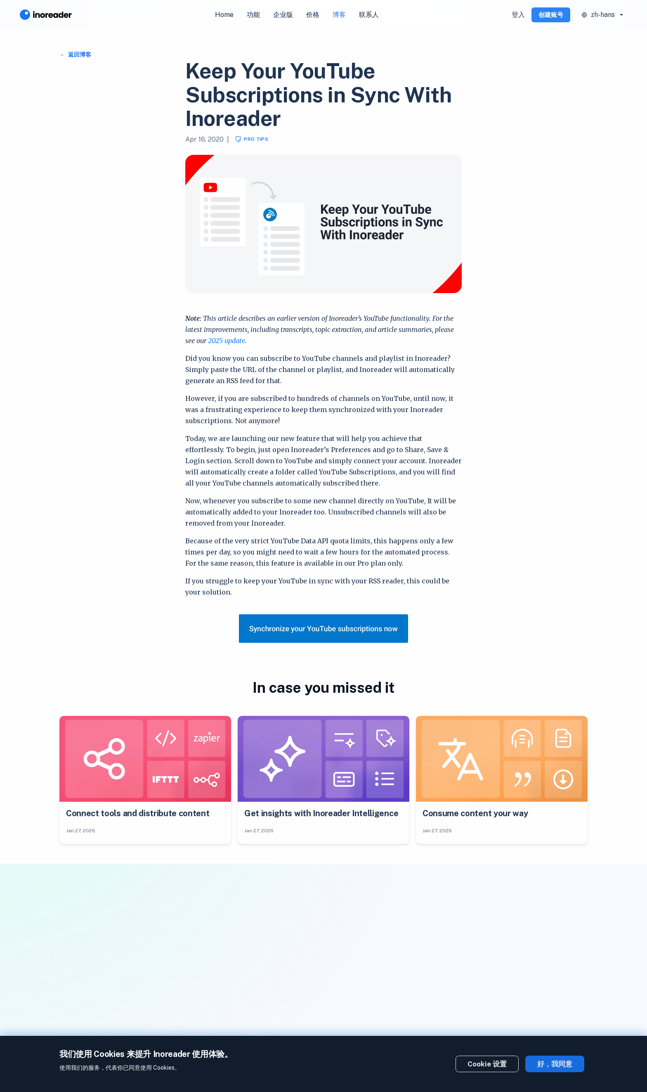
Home (224, 15)
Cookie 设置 (487, 1064)
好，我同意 (554, 1064)
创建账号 (550, 14)
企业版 (283, 15)
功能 (253, 15)
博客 (339, 15)
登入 (518, 15)
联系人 (369, 15)
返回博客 (79, 54)
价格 (312, 15)
